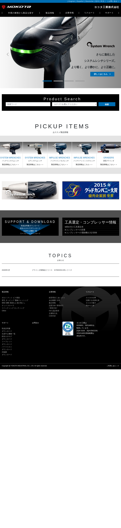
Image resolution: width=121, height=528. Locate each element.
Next (114, 51)
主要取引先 (53, 313)
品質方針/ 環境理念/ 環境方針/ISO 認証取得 (56, 308)
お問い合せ (113, 1)
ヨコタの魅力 (91, 303)
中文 (102, 1)
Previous (7, 51)
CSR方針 (52, 316)
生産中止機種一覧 (8, 334)
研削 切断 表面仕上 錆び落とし (13, 303)
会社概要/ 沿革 (54, 300)
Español (80, 1)
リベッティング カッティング (13, 308)
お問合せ (35, 323)
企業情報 (69, 13)
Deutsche (90, 1)
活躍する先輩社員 (92, 300)
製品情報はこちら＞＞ (10, 164)
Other (4, 311)
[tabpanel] (60, 52)
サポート (109, 13)
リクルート (89, 13)
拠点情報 (52, 303)
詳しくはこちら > (102, 74)
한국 (97, 1)
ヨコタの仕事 (91, 298)
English (72, 1)
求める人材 (90, 305)
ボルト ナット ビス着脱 (11, 298)
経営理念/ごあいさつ (57, 298)
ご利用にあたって (113, 366)
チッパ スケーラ (8, 305)
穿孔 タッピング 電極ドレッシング (15, 300)
